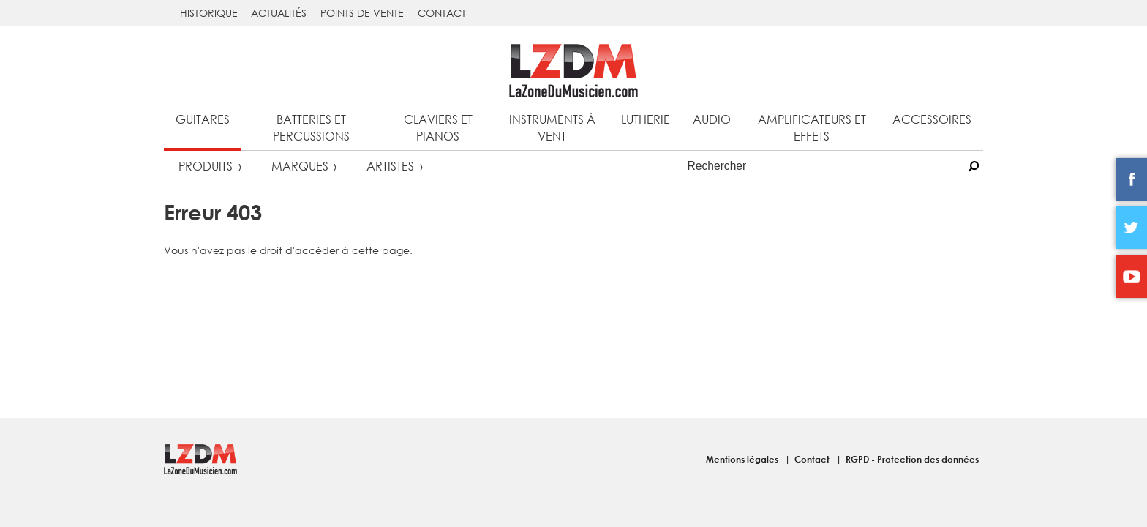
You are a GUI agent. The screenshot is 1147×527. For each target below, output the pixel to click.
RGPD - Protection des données (912, 459)
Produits (205, 165)
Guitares (203, 119)
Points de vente (362, 13)
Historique (209, 13)
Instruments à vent (552, 127)
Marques (299, 165)
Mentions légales (743, 459)
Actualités (279, 13)
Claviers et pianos (438, 127)
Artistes (390, 165)
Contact (442, 13)
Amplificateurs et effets (812, 127)
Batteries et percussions (311, 127)
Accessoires (931, 119)
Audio (712, 119)
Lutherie (645, 119)
